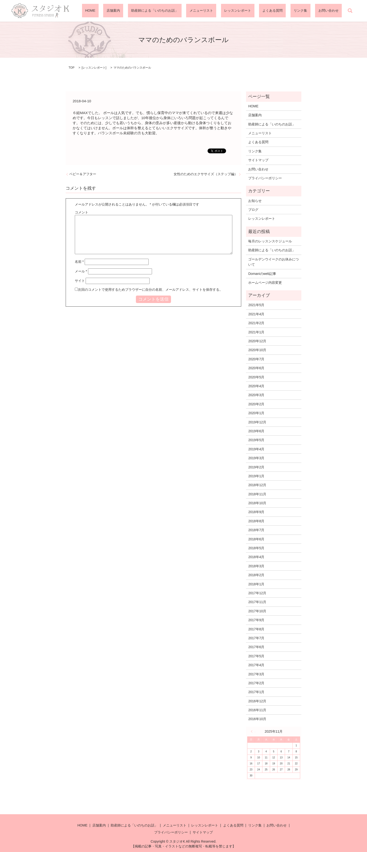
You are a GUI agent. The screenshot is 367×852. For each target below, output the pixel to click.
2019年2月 (256, 467)
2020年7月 (256, 359)
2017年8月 (256, 629)
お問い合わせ (332, 11)
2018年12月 (257, 485)
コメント (81, 212)
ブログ (253, 210)
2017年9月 (256, 620)
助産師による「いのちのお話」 (190, 11)
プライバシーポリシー (265, 178)
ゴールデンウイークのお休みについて (273, 261)
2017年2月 (256, 683)
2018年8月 (256, 521)
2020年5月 (256, 377)
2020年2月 (256, 404)
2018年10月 (257, 503)
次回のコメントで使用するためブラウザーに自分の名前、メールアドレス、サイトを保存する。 (150, 289)
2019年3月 (256, 458)
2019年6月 (256, 431)
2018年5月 (256, 548)
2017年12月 (257, 593)
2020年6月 (256, 368)
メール (81, 271)
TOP (71, 67)
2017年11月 (257, 602)
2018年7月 (256, 530)
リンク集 (310, 11)
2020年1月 (256, 413)
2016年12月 (257, 701)
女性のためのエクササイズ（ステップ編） (206, 174)
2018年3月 (256, 566)
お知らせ (255, 201)
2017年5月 (256, 656)
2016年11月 (257, 710)
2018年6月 (256, 539)
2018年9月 (256, 512)
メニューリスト (230, 11)
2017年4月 (256, 665)
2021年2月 (256, 323)
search (350, 10)
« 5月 (253, 731)
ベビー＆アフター (82, 174)
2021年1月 (256, 332)
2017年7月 (256, 638)
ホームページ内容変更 (265, 282)
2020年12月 (257, 341)
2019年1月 (256, 476)
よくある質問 (288, 11)
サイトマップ (258, 160)
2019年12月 (257, 422)
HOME (139, 11)
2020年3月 (256, 395)
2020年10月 (257, 350)
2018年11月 (257, 494)
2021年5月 (256, 305)
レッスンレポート (260, 11)
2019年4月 (256, 449)
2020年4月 (256, 386)
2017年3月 (256, 674)
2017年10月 (257, 611)
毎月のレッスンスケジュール (270, 241)
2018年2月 (256, 575)
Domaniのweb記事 (262, 274)
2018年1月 (256, 584)
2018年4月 (256, 557)
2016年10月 (257, 719)
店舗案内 (155, 11)
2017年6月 (256, 647)
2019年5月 (256, 440)
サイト (80, 281)
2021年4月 (256, 314)
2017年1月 (256, 692)
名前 (79, 262)
